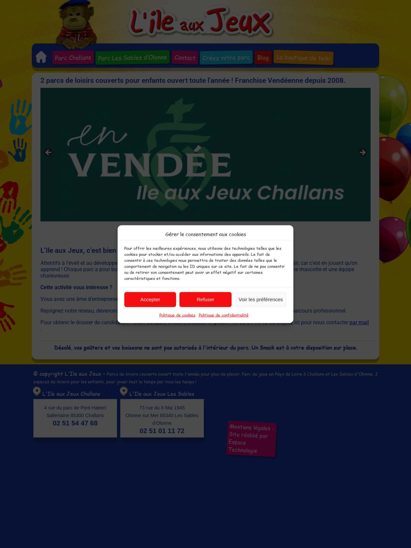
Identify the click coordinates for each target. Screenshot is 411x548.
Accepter (150, 299)
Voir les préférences (261, 299)
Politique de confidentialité (224, 314)
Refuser (206, 299)
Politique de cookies (177, 314)
